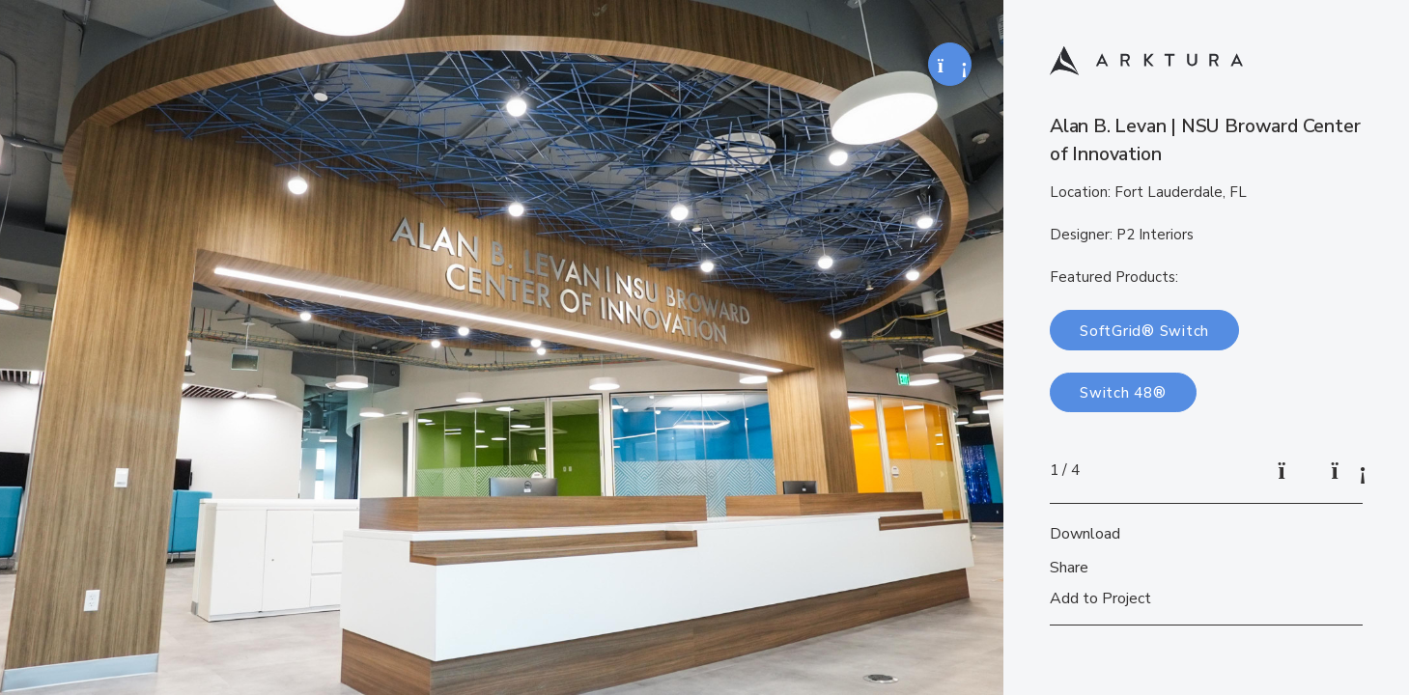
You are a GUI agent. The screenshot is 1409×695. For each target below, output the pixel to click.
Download (1085, 533)
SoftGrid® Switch (1144, 331)
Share (1069, 567)
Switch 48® (1123, 393)
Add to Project (1100, 598)
